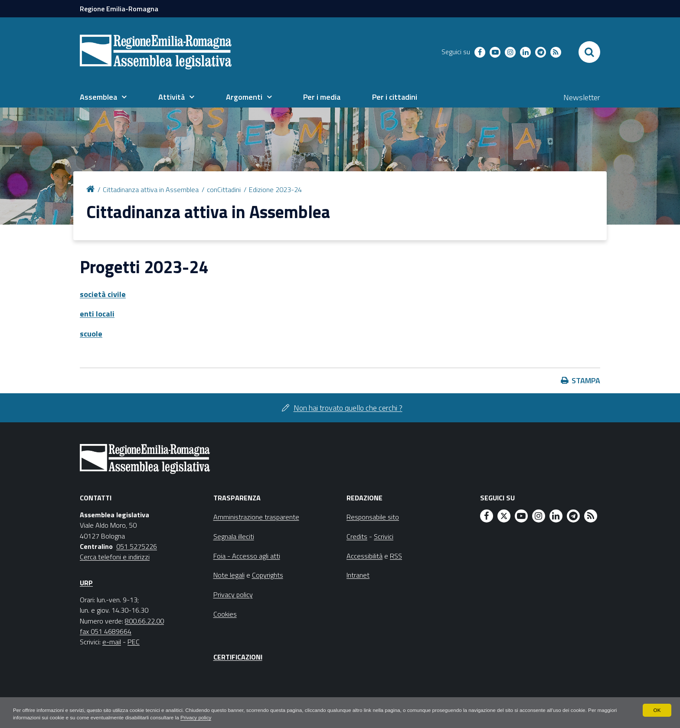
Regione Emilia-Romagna (119, 8)
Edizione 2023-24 (275, 189)
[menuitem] (103, 97)
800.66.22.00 (144, 621)
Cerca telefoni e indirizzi (115, 557)
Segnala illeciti (233, 536)
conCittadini (224, 189)
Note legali (229, 575)
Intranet (358, 575)
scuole (91, 334)
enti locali (97, 314)
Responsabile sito (373, 517)
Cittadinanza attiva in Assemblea (151, 189)
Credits (357, 536)
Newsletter (581, 97)
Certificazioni (237, 657)
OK (656, 710)
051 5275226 (136, 546)
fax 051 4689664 (105, 631)
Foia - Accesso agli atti (246, 556)
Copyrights (267, 575)
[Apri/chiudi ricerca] (589, 52)
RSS (396, 556)
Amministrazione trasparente (256, 517)
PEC (134, 642)
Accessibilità (364, 556)
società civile (103, 294)
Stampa (586, 380)
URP (86, 583)
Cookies (225, 614)
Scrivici (383, 536)
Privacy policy (222, 718)
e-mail (111, 642)
